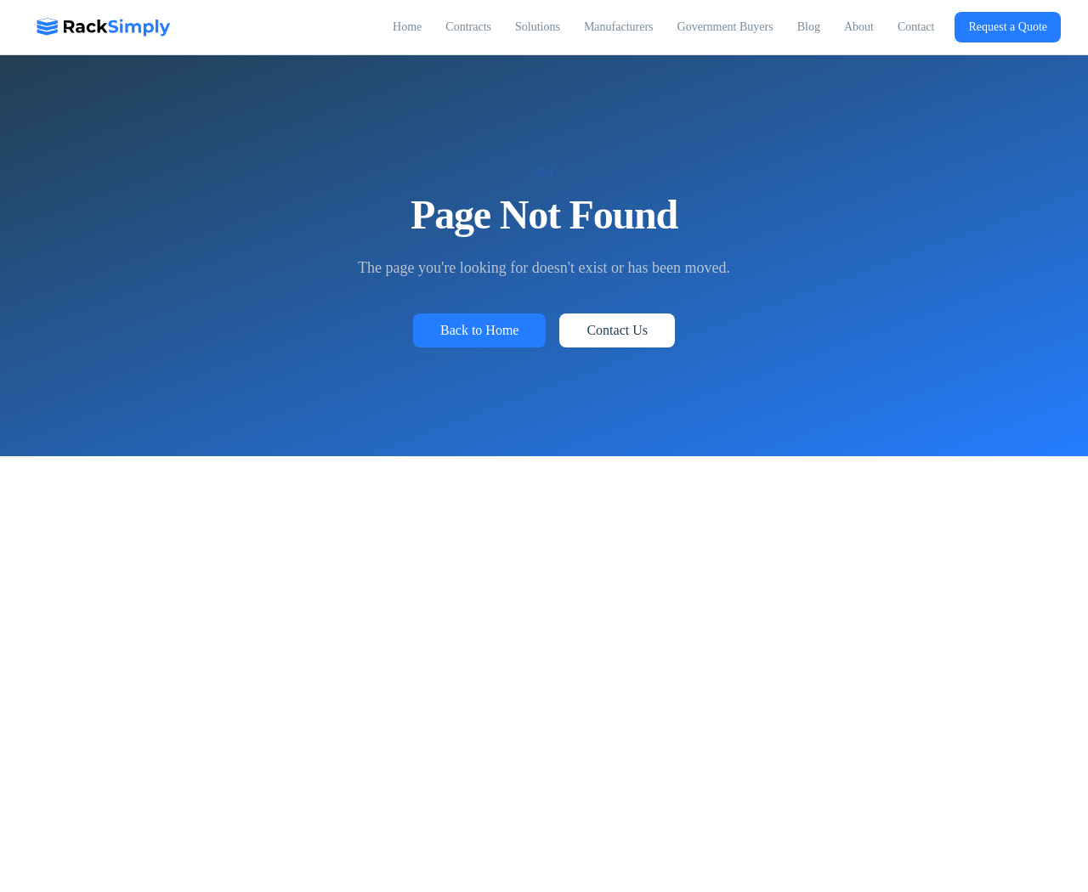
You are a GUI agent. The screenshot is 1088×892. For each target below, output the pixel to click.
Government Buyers (725, 26)
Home (407, 26)
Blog (808, 26)
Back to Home (479, 330)
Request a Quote (1007, 26)
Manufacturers (619, 26)
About (859, 26)
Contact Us (617, 330)
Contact (916, 26)
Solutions (537, 26)
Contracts (468, 26)
